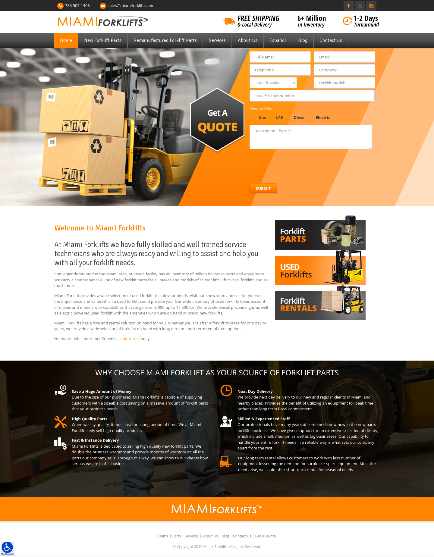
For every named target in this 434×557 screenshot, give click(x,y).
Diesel (300, 117)
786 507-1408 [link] (77, 5)
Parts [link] (177, 536)
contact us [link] (129, 338)
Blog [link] (302, 40)
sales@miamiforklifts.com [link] (131, 5)
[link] (7, 548)
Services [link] (217, 40)
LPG (280, 117)
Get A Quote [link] (265, 536)
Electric (323, 117)
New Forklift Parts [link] (102, 40)
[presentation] (295, 164)
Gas (262, 117)
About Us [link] (247, 40)
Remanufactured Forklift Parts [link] (165, 40)
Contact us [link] (330, 40)
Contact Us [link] (242, 536)
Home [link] (66, 40)
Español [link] (277, 40)
